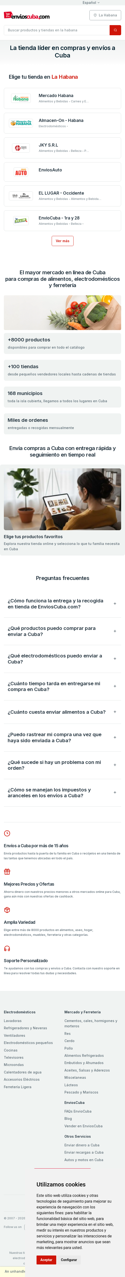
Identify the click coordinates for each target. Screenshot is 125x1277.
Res (67, 1033)
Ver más (62, 241)
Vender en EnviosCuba (83, 1126)
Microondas (14, 1065)
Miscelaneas (75, 1077)
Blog (68, 1118)
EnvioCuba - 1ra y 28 (59, 217)
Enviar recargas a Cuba (84, 1152)
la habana (105, 15)
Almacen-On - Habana (61, 120)
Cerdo (69, 1041)
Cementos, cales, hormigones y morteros (90, 1023)
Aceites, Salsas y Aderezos (87, 1070)
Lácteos (71, 1085)
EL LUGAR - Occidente (61, 193)
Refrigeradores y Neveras (25, 1028)
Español (89, 2)
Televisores (14, 1057)
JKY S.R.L (48, 145)
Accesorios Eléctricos (22, 1079)
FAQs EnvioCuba (78, 1111)
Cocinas (11, 1050)
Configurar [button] (69, 1260)
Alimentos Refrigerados (84, 1055)
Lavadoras (13, 1021)
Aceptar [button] (46, 1260)
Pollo (68, 1048)
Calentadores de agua (23, 1072)
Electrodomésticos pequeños (28, 1043)
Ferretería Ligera (17, 1087)
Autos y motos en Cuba (83, 1160)
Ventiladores (14, 1035)
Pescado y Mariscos (81, 1092)
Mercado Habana (56, 95)
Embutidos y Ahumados (84, 1063)
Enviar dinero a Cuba (82, 1145)
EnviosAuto (50, 169)
